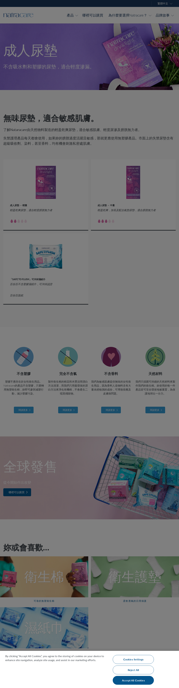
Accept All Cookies (133, 680)
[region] (89, 669)
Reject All (133, 669)
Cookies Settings (133, 659)
